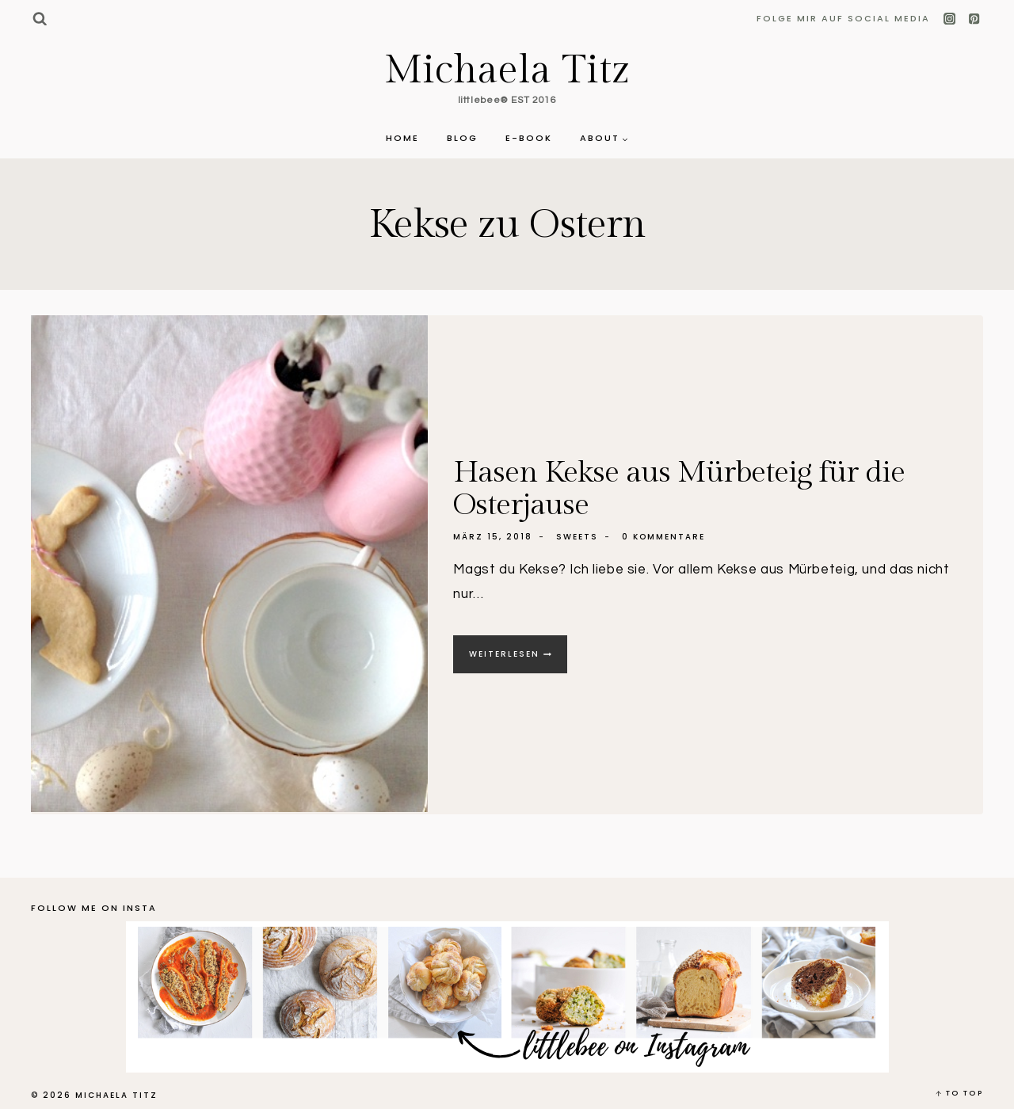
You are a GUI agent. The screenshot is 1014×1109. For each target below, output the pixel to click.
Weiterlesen (518, 659)
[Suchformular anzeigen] (39, 18)
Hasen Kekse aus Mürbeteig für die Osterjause (679, 487)
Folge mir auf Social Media (843, 18)
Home (402, 137)
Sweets (577, 536)
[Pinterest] (974, 19)
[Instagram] (950, 19)
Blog (462, 137)
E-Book (528, 137)
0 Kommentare (663, 536)
